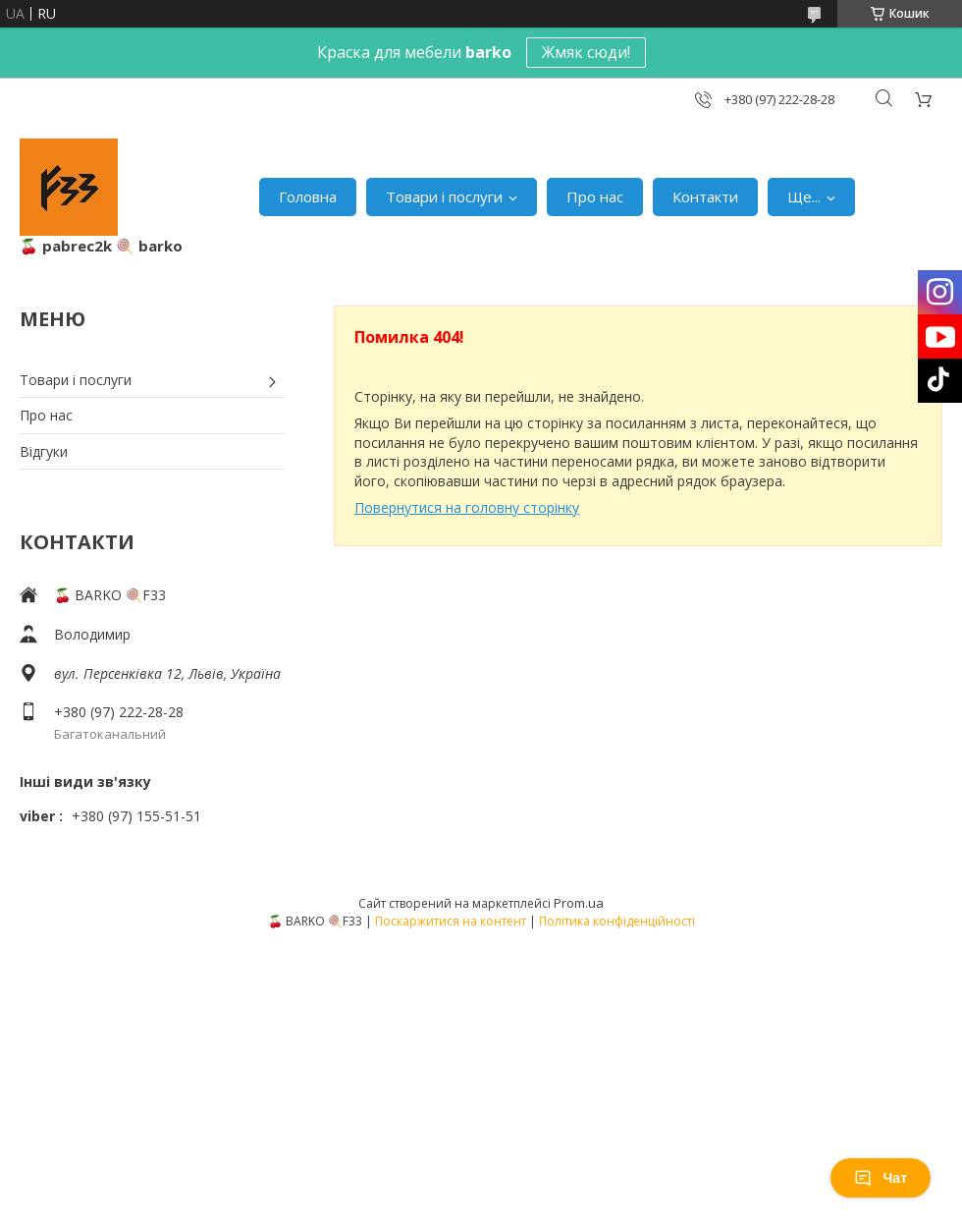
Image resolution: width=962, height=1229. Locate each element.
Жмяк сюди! (586, 52)
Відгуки (44, 451)
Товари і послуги (444, 196)
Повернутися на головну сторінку (466, 507)
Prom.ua (579, 903)
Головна (308, 196)
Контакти (705, 196)
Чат (880, 1178)
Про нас (594, 196)
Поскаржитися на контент (450, 921)
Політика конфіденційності (617, 921)
